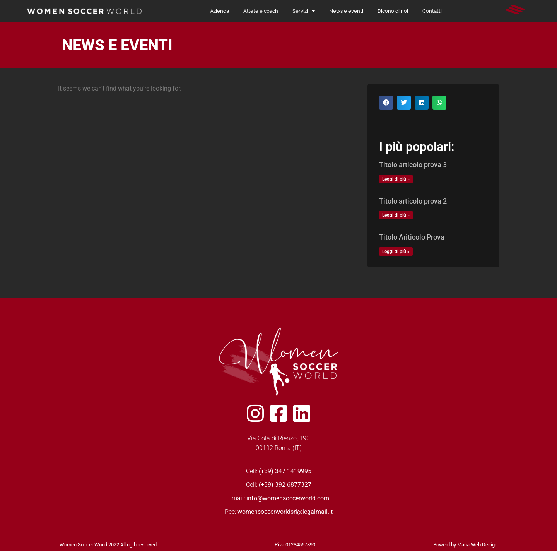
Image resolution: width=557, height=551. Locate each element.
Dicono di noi (393, 11)
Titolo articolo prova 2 (413, 201)
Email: (278, 498)
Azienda (219, 11)
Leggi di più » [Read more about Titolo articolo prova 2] (396, 215)
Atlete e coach (260, 11)
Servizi (303, 11)
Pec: (279, 511)
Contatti (432, 11)
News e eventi (346, 11)
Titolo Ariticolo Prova (411, 237)
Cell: (278, 471)
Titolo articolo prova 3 (413, 165)
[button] (386, 103)
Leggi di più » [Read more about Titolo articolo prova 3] (396, 179)
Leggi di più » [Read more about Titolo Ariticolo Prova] (396, 251)
